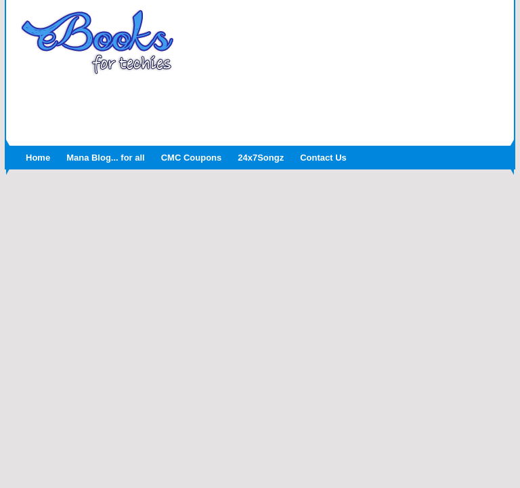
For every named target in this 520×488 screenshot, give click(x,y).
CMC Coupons (191, 157)
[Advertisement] (260, 106)
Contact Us (323, 157)
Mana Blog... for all (105, 157)
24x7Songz (261, 157)
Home (38, 157)
